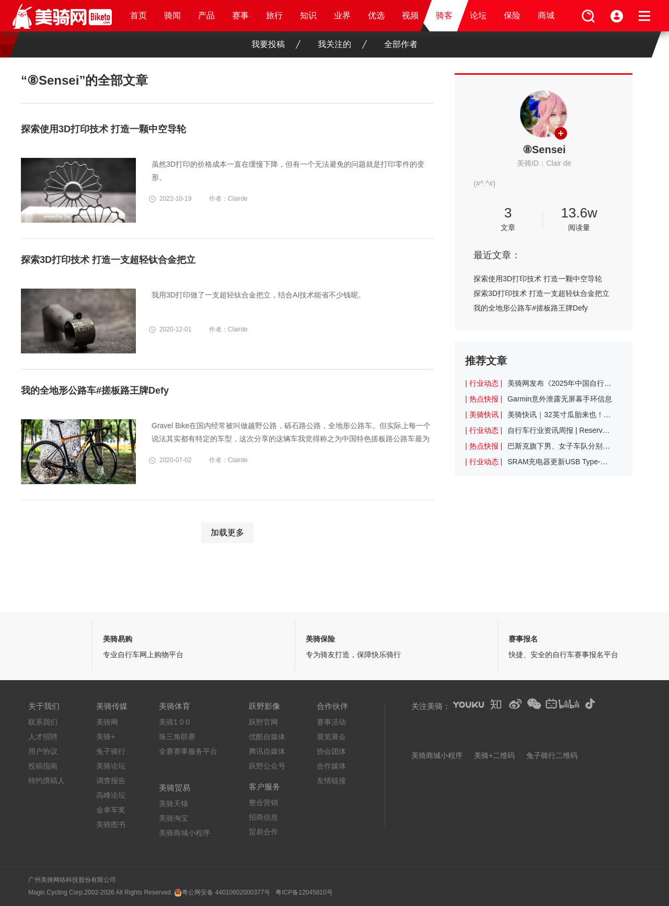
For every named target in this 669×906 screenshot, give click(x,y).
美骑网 (107, 722)
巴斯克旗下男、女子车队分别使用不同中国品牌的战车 (559, 446)
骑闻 (172, 15)
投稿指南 (42, 766)
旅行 (274, 15)
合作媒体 (331, 766)
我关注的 (342, 44)
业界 (342, 15)
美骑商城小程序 (184, 833)
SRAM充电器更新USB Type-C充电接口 (559, 461)
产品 (206, 15)
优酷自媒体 (267, 736)
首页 (138, 15)
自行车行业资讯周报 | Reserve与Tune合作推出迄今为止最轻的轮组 (559, 430)
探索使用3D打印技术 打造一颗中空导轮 (538, 278)
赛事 (240, 15)
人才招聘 (42, 736)
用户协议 (42, 751)
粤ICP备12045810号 (303, 892)
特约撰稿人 (46, 780)
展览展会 (331, 736)
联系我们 (42, 722)
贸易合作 (263, 832)
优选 (376, 15)
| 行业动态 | (483, 383)
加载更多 (227, 532)
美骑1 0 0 (174, 722)
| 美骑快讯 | (483, 414)
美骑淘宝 (173, 818)
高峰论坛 (110, 795)
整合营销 (263, 802)
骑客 (444, 15)
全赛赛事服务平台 (188, 751)
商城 (546, 15)
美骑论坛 (110, 766)
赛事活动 (331, 722)
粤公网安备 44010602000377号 (226, 892)
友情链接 (331, 780)
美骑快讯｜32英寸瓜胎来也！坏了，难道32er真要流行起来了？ (559, 414)
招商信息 (263, 817)
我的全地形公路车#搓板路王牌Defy (531, 308)
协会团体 (331, 751)
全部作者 (401, 44)
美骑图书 (110, 824)
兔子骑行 (110, 751)
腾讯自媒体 (267, 751)
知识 (308, 15)
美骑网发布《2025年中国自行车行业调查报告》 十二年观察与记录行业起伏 (559, 383)
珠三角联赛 (177, 736)
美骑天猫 (173, 803)
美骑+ (105, 736)
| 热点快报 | (483, 399)
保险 (512, 15)
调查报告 (110, 780)
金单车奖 (110, 810)
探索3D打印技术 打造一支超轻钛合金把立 (541, 293)
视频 (410, 15)
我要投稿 (276, 44)
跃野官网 (263, 722)
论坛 (478, 15)
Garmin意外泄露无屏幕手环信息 (559, 399)
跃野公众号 (267, 766)
